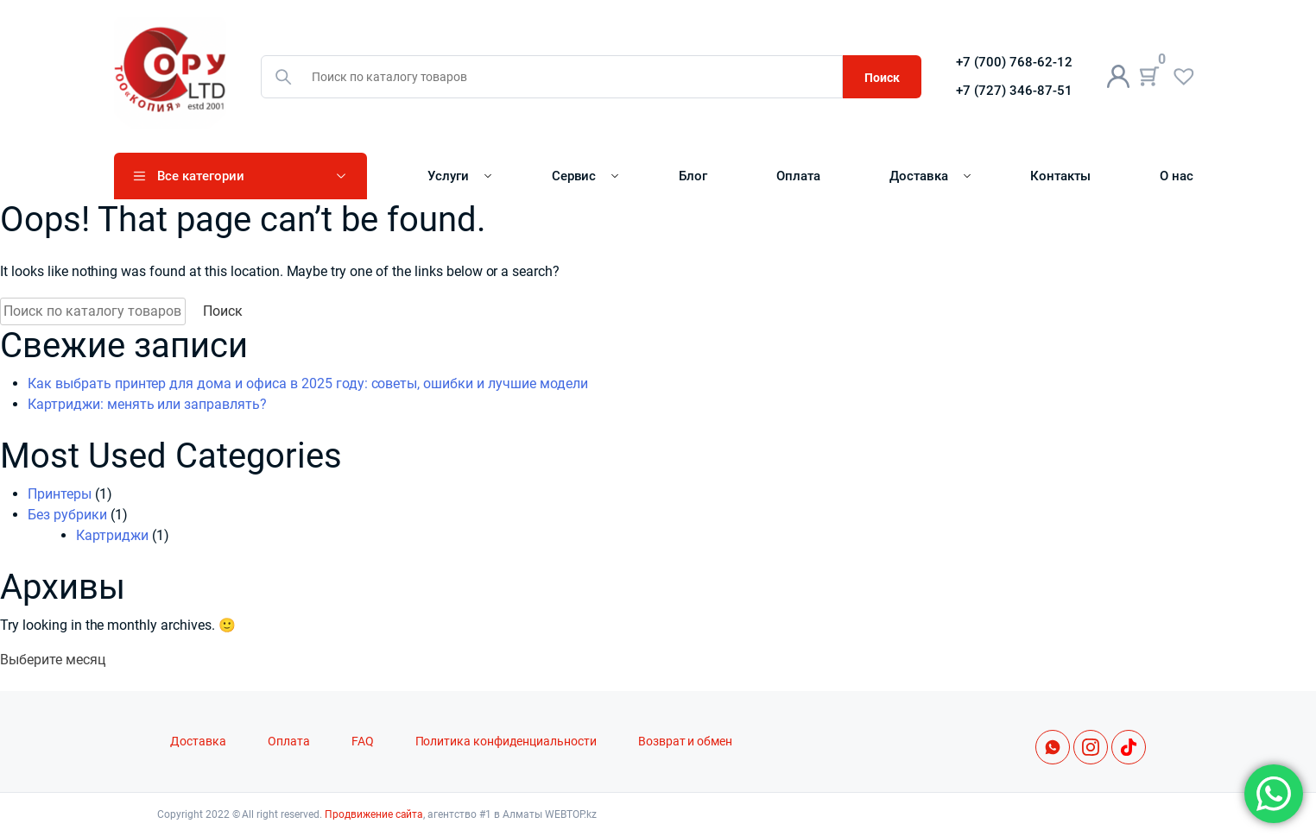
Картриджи (112, 535)
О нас (1176, 176)
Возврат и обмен (685, 741)
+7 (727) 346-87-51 (1014, 90)
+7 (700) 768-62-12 (1014, 62)
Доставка (918, 176)
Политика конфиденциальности (506, 741)
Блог (693, 176)
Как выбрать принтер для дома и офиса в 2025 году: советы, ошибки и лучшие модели (308, 383)
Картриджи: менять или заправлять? (147, 404)
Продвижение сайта (374, 814)
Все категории (200, 176)
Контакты (1060, 176)
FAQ (362, 741)
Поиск (882, 78)
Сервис (574, 176)
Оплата (798, 176)
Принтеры (60, 494)
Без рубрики (67, 514)
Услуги (448, 176)
